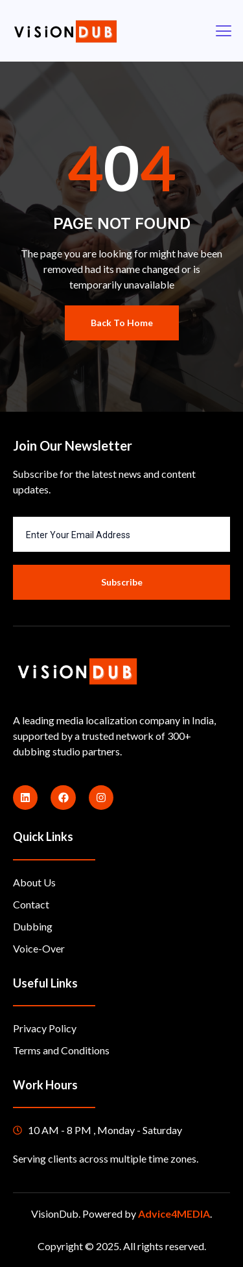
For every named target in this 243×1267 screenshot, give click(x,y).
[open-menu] (223, 31)
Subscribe (122, 581)
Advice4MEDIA (174, 1213)
